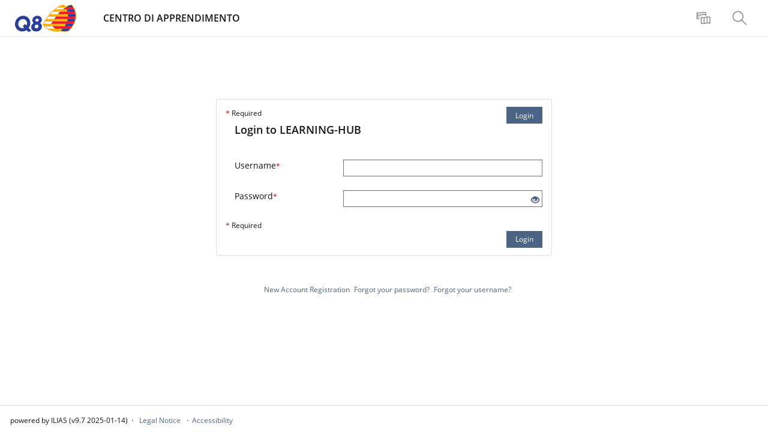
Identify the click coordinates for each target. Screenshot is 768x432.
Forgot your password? (392, 289)
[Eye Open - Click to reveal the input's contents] (535, 200)
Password (256, 196)
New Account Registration (307, 289)
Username (257, 165)
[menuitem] (705, 18)
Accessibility (212, 420)
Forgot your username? (472, 289)
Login (524, 115)
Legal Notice (160, 420)
